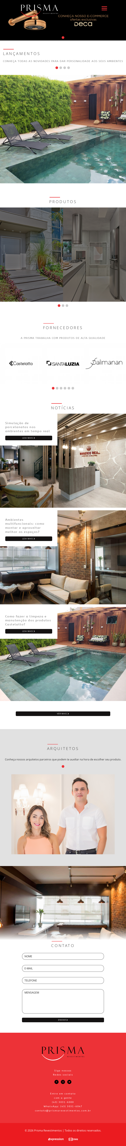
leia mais (28, 438)
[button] (63, 37)
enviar (63, 1020)
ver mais (63, 713)
